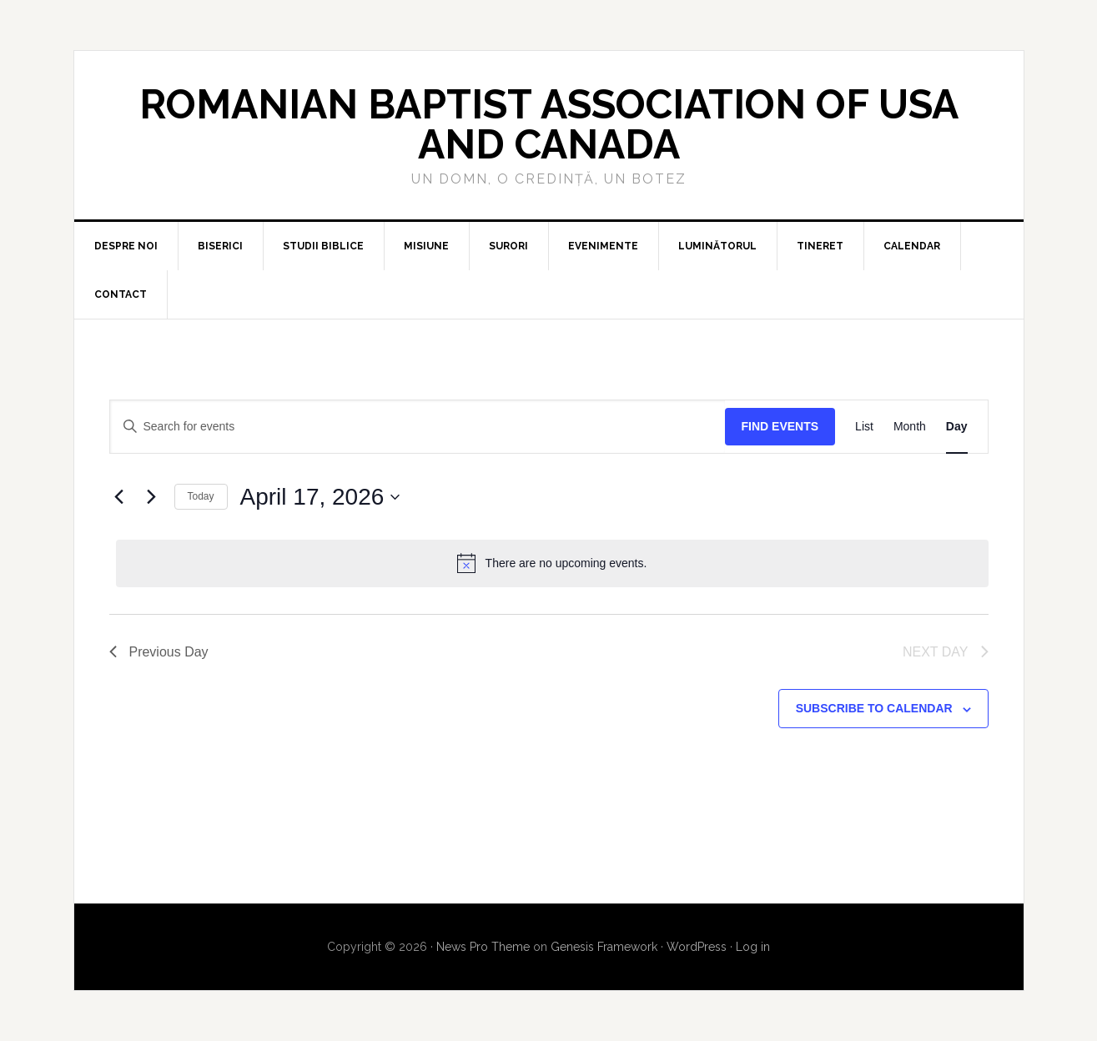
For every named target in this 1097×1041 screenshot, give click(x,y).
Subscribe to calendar (874, 708)
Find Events (780, 426)
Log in (753, 946)
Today (201, 496)
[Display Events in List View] (864, 426)
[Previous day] (119, 497)
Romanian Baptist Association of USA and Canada (549, 124)
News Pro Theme (483, 946)
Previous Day (159, 652)
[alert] (552, 563)
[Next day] (152, 497)
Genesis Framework (604, 946)
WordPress (697, 946)
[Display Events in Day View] (957, 426)
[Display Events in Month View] (909, 426)
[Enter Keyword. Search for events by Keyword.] (417, 426)
